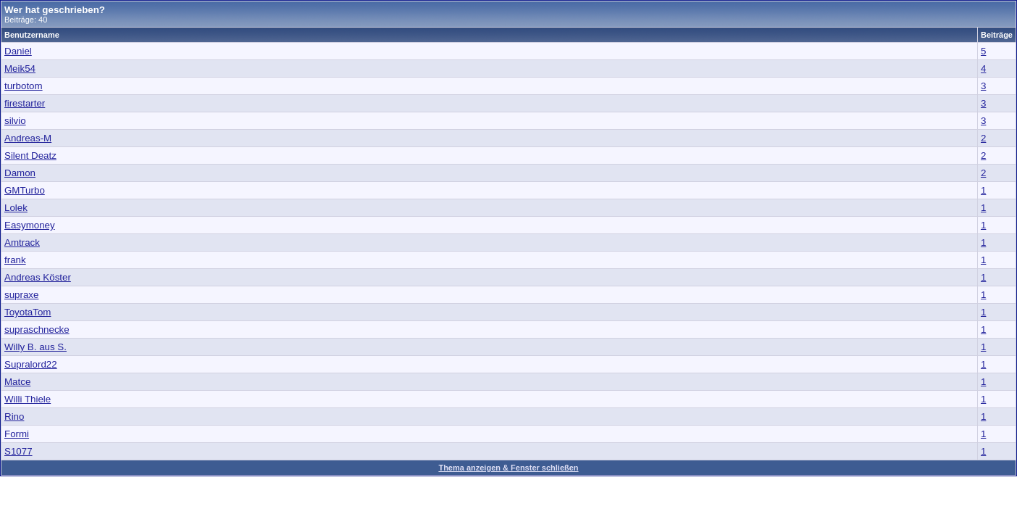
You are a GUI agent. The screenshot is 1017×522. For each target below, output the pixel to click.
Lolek (16, 207)
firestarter (24, 103)
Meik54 (19, 68)
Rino (14, 416)
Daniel (18, 51)
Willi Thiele (27, 399)
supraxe (21, 294)
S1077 (18, 451)
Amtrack (22, 242)
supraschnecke (37, 329)
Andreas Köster (37, 277)
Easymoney (29, 225)
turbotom (23, 85)
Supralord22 (30, 364)
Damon (19, 172)
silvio (15, 120)
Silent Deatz (30, 155)
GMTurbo (24, 190)
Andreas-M (27, 138)
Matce (17, 381)
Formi (16, 433)
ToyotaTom (27, 312)
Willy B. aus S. (35, 346)
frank (15, 259)
